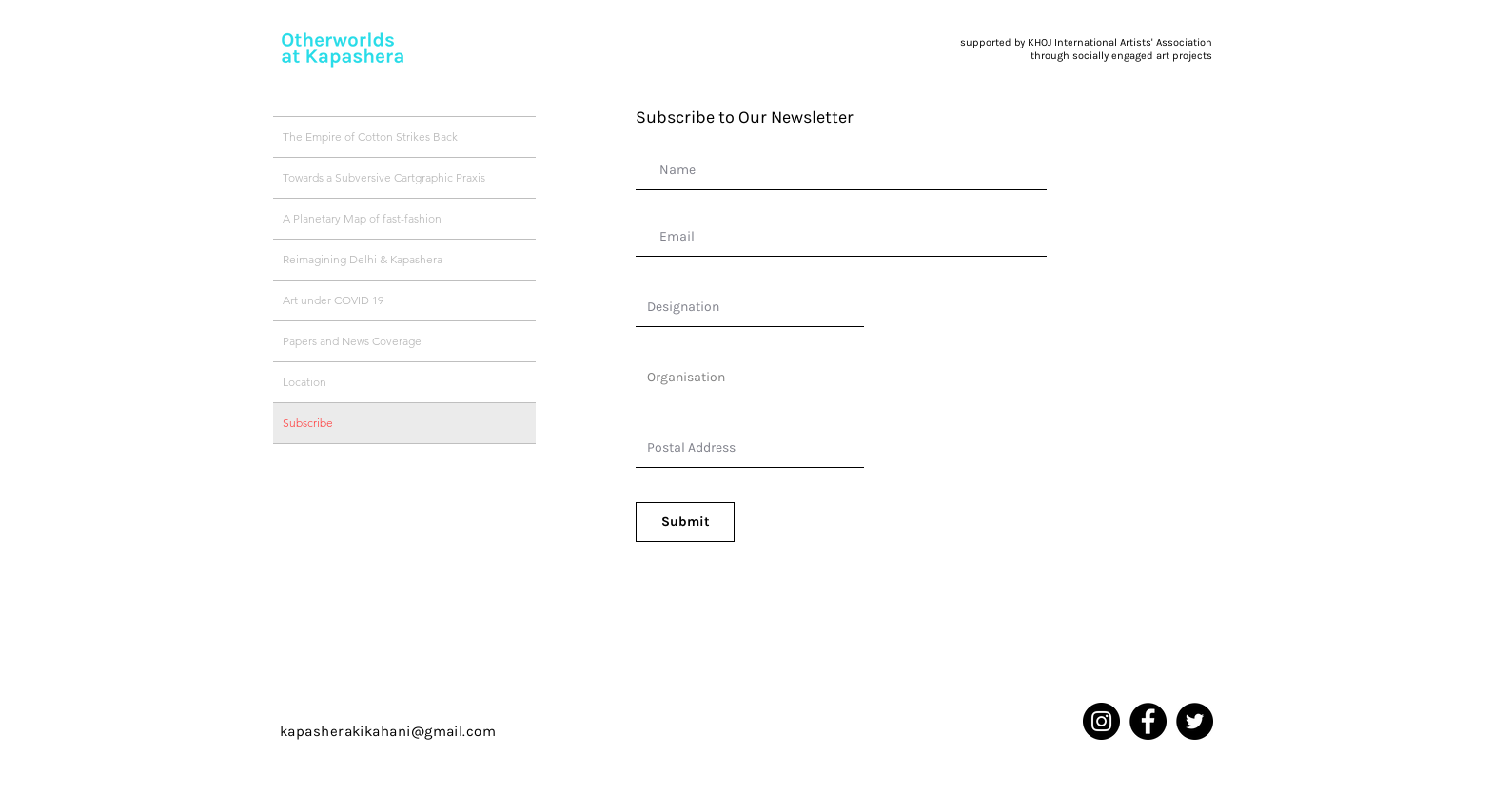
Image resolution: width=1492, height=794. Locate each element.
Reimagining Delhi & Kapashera (362, 259)
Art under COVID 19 (333, 300)
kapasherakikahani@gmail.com (388, 731)
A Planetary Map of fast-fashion (362, 218)
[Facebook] (1148, 721)
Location (304, 382)
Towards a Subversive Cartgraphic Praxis (384, 177)
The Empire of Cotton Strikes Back (370, 136)
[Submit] (685, 522)
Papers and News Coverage (352, 341)
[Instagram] (1101, 721)
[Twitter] (1194, 721)
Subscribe (308, 423)
